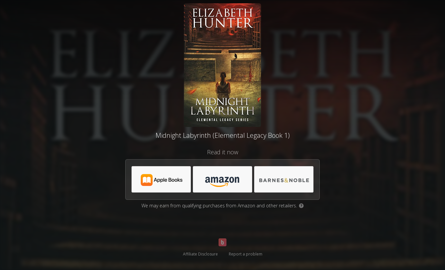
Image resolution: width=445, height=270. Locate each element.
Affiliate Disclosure (200, 254)
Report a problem (245, 254)
